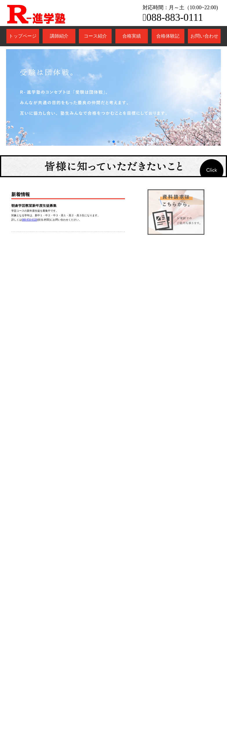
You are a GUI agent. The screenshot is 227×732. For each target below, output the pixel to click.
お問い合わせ (204, 36)
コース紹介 (95, 36)
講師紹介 (59, 36)
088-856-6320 (29, 219)
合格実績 (131, 36)
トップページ (23, 36)
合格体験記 (167, 36)
